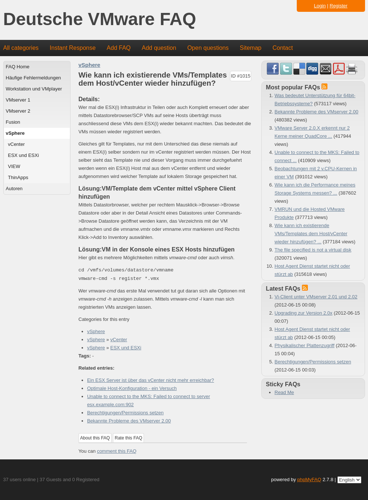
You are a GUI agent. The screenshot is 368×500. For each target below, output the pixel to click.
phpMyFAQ (309, 479)
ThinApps (18, 177)
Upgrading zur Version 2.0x (304, 313)
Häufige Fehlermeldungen (33, 78)
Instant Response (73, 48)
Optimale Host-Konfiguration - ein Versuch (132, 388)
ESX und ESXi (23, 155)
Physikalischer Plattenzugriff (304, 345)
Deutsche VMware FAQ (99, 19)
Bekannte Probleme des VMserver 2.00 (129, 421)
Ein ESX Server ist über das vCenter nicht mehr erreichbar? (150, 380)
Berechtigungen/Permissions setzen (125, 412)
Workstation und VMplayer (34, 89)
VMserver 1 (18, 100)
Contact (282, 48)
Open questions (207, 48)
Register (338, 5)
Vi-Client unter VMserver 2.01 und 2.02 (316, 296)
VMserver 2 (18, 111)
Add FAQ (119, 48)
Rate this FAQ (128, 438)
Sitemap (250, 48)
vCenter (16, 144)
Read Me (284, 392)
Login (320, 5)
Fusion (13, 122)
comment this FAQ (117, 451)
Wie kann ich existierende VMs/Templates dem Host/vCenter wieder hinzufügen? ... (311, 233)
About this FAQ (95, 438)
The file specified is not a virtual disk (313, 250)
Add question (159, 48)
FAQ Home (18, 66)
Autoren (14, 188)
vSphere (15, 133)
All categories (21, 48)
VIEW (14, 166)
